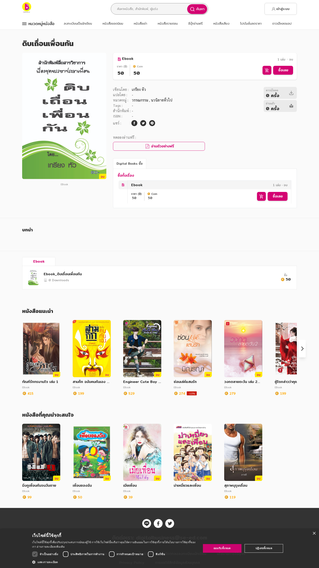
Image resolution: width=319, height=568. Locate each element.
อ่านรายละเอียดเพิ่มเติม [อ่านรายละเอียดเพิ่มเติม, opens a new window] (51, 546)
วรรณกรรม (140, 100)
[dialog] (159, 548)
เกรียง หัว (139, 89)
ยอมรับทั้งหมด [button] (222, 548)
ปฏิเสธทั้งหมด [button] (263, 548)
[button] (114, 562)
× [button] (314, 533)
